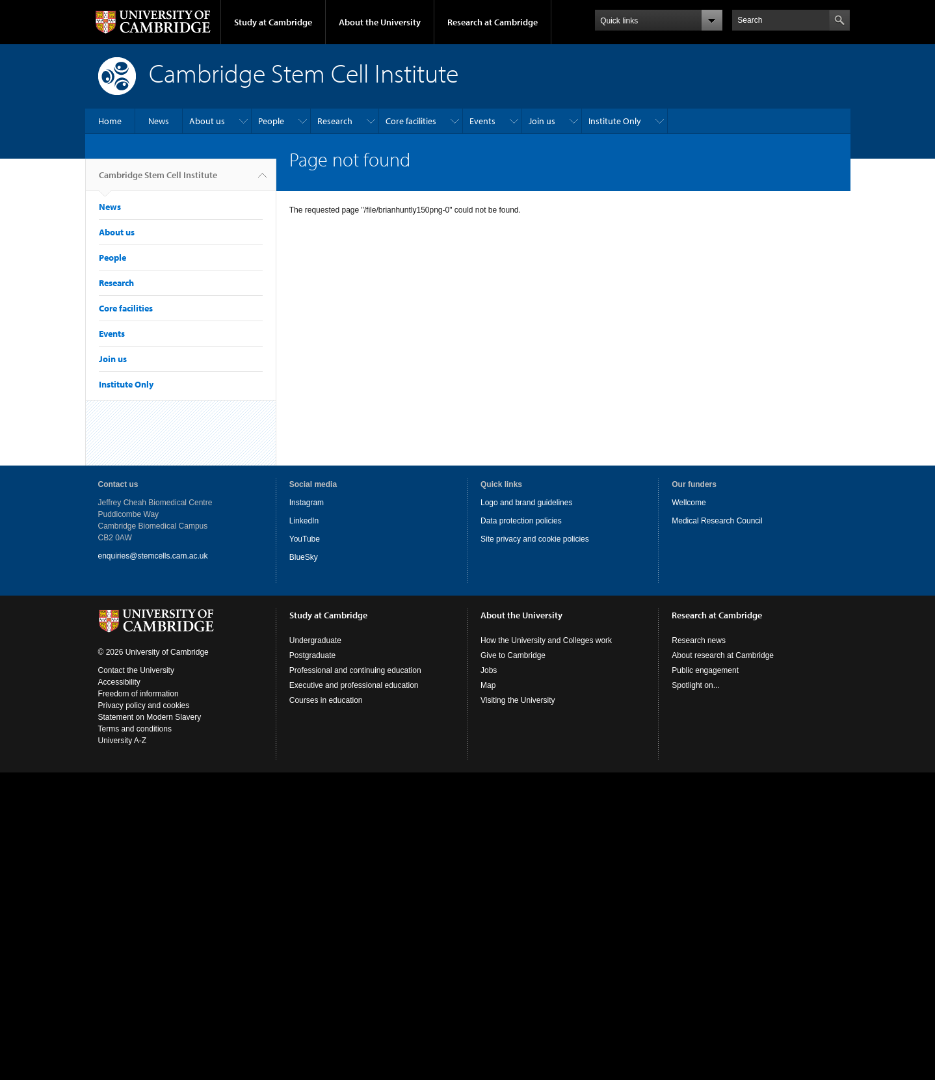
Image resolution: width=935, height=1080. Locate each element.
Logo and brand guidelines (526, 502)
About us (207, 121)
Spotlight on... (695, 685)
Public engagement (705, 670)
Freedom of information (138, 693)
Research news (699, 640)
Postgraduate (312, 655)
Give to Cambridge (513, 655)
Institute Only (614, 121)
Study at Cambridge (273, 22)
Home (110, 121)
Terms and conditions (135, 728)
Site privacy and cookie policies (535, 539)
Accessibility (119, 682)
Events (482, 121)
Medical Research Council (717, 520)
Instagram (306, 502)
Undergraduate (315, 640)
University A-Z (122, 740)
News (158, 121)
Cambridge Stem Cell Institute (158, 180)
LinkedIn (304, 520)
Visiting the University (518, 700)
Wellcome (688, 502)
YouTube (304, 539)
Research (334, 121)
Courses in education (326, 700)
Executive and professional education (354, 685)
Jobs (489, 670)
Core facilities (411, 121)
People (271, 121)
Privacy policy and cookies (144, 705)
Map (488, 685)
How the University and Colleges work (546, 640)
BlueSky (303, 557)
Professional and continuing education (355, 670)
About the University (380, 22)
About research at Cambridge (723, 655)
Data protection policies (521, 520)
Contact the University (136, 670)
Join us (542, 121)
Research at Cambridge (492, 22)
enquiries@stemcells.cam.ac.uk (153, 555)
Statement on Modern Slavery (150, 717)
